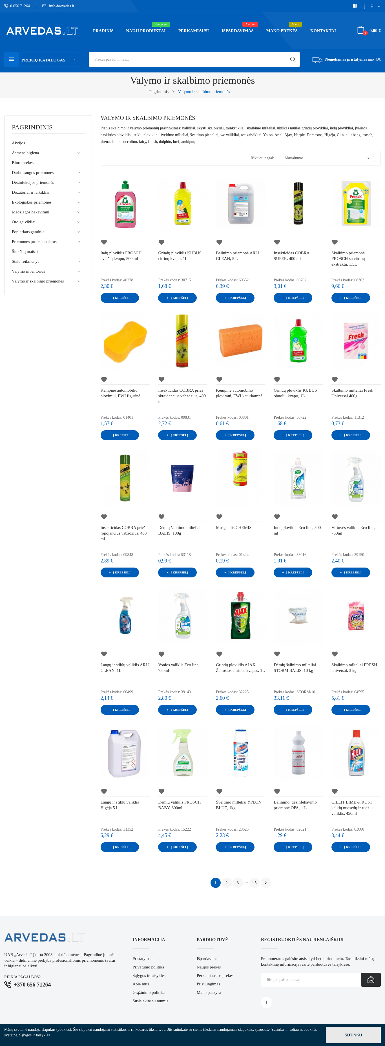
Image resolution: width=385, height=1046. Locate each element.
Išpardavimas (208, 958)
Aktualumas (328, 158)
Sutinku (353, 1035)
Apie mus (140, 984)
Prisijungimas (208, 984)
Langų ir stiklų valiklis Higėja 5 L (120, 805)
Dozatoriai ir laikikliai (30, 192)
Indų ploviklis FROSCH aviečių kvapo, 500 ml (121, 256)
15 (254, 883)
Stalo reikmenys (25, 261)
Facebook (266, 1002)
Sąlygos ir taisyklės (148, 975)
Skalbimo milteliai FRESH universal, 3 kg (354, 668)
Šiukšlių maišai (25, 251)
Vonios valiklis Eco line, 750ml (178, 668)
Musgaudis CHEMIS (233, 527)
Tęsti (265, 882)
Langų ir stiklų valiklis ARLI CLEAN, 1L (125, 668)
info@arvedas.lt (58, 6)
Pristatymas (142, 958)
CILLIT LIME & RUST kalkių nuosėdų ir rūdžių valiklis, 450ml (352, 808)
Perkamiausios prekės (215, 975)
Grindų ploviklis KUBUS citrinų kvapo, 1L (179, 256)
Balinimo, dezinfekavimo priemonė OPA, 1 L (295, 805)
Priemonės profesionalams (34, 241)
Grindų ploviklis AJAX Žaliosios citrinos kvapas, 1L (240, 668)
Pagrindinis (32, 127)
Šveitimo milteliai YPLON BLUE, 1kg (238, 805)
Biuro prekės (23, 162)
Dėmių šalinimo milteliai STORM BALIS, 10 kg (295, 668)
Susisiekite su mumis (150, 1001)
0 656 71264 (17, 6)
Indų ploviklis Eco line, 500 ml (297, 530)
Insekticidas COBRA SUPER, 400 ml (291, 256)
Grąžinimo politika (148, 992)
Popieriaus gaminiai (29, 231)
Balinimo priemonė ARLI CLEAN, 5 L (237, 256)
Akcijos (18, 143)
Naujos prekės (209, 967)
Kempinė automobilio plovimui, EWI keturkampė (239, 393)
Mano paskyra (209, 992)
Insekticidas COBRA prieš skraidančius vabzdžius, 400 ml (182, 396)
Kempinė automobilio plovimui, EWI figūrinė (120, 393)
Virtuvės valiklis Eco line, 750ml (353, 530)
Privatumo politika (148, 967)
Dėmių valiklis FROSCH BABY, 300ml (179, 805)
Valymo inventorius (28, 271)
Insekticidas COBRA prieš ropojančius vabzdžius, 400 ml (124, 533)
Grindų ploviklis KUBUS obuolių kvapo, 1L (295, 393)
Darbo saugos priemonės (33, 172)
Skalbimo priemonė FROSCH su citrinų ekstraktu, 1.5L (348, 258)
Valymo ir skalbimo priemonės (38, 281)
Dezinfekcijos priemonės (33, 182)
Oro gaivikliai (24, 222)
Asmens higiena (25, 153)
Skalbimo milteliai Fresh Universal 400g (352, 393)
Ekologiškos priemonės (31, 202)
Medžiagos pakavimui (30, 212)
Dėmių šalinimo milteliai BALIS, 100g (179, 530)
